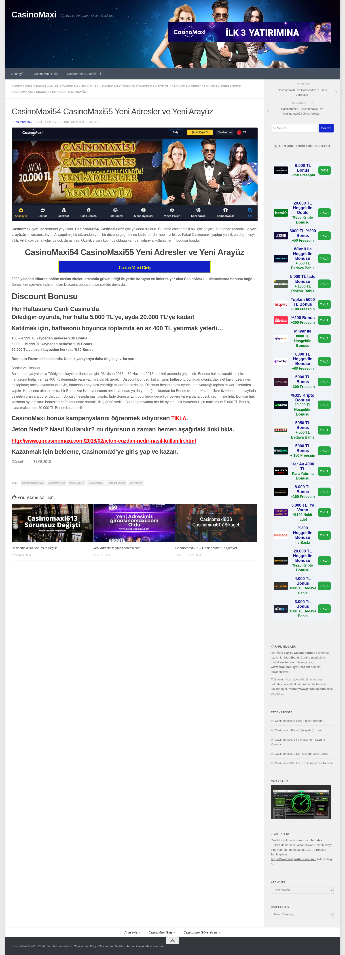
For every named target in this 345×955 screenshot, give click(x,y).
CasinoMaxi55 (38, 91)
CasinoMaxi (34, 14)
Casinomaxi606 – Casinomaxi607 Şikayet (206, 547)
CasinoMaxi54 (76, 482)
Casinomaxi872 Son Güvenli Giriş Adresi (301, 753)
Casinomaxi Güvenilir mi (84, 74)
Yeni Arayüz (96, 91)
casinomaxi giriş (198, 86)
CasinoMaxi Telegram (150, 946)
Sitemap (130, 946)
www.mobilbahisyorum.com (290, 667)
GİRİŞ (325, 170)
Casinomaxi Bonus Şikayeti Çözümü (299, 730)
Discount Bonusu (67, 91)
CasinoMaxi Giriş (45, 74)
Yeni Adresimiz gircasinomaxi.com (118, 547)
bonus (17, 86)
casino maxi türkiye (126, 86)
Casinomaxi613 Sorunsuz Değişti (36, 547)
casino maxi (25, 121)
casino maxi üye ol (163, 86)
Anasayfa (18, 74)
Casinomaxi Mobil (110, 946)
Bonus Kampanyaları (44, 86)
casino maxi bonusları (85, 86)
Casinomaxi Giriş (85, 946)
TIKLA (324, 212)
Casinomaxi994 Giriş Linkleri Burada (299, 721)
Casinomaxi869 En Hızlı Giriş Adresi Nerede (304, 763)
